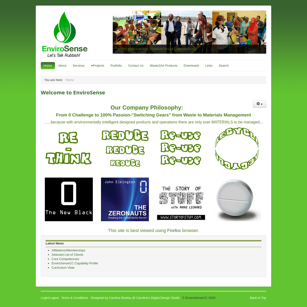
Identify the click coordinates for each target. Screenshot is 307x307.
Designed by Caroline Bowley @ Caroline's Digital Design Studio (135, 298)
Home (48, 65)
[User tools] (259, 104)
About (62, 65)
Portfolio (116, 65)
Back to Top (258, 298)
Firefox (174, 230)
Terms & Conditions (74, 298)
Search (224, 65)
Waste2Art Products (163, 65)
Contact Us (135, 65)
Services (79, 65)
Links (209, 65)
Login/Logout (50, 298)
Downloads (191, 65)
